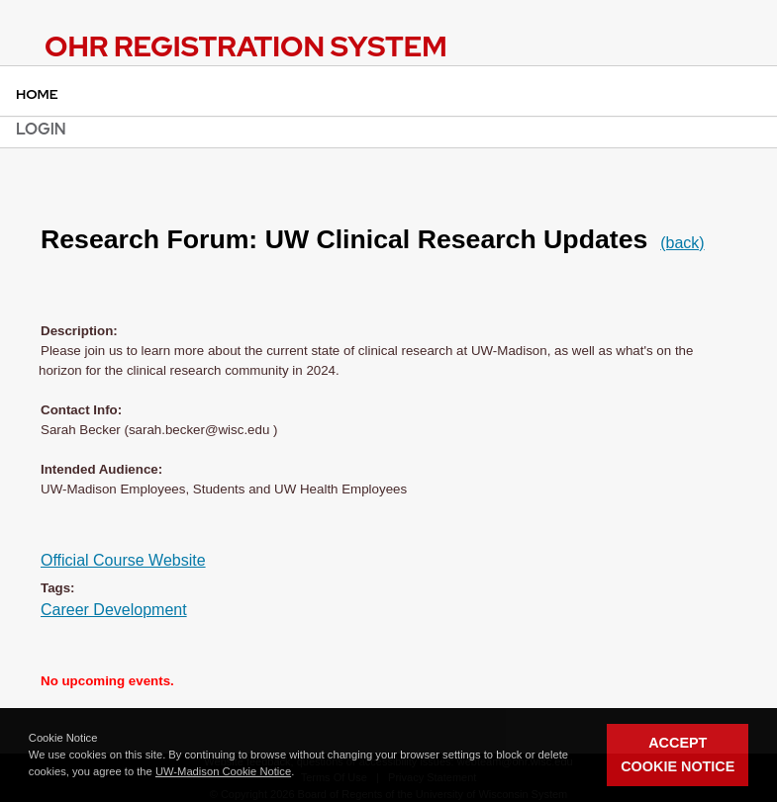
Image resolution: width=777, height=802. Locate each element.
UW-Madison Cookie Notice (223, 771)
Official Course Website (123, 560)
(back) (682, 242)
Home (37, 94)
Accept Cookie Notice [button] (677, 754)
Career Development (114, 609)
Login (41, 129)
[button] (299, 772)
